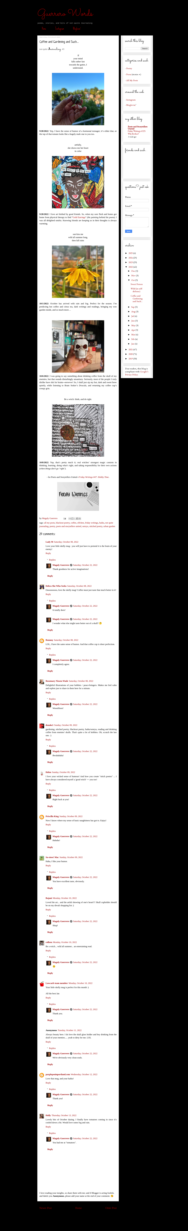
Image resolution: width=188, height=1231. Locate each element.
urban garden (109, 526)
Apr (133, 329)
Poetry (129, 68)
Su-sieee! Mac (52, 857)
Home (44, 28)
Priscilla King (52, 816)
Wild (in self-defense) (137, 290)
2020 (131, 353)
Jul (133, 316)
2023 (131, 262)
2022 (131, 266)
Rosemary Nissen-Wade (57, 681)
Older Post (111, 1208)
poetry (52, 526)
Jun (133, 320)
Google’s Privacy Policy (136, 373)
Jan (133, 343)
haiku (101, 523)
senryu (85, 526)
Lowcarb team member (57, 983)
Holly (48, 1115)
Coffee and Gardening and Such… (137, 298)
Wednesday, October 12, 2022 (84, 1074)
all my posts (49, 523)
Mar (133, 334)
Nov (133, 275)
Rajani (49, 898)
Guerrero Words (65, 14)
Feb (133, 339)
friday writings (91, 523)
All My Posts (132, 80)
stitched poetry (95, 526)
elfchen (80, 523)
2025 (131, 253)
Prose (128, 74)
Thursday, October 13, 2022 (64, 1115)
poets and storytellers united (68, 526)
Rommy (49, 640)
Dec (133, 270)
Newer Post (45, 1208)
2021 (131, 349)
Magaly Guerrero (61, 565)
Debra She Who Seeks (56, 586)
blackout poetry (63, 523)
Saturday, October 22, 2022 (85, 565)
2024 (131, 257)
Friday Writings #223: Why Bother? (137, 132)
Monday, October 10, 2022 (65, 898)
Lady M (49, 542)
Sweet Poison (137, 284)
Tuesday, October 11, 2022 (69, 1030)
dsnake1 (50, 725)
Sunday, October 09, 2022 (65, 725)
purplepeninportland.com (58, 1074)
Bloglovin (131, 104)
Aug (133, 311)
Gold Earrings (79, 217)
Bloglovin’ (77, 28)
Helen (48, 772)
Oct (133, 280)
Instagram (59, 28)
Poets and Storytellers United (137, 127)
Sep (133, 306)
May (133, 325)
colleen (49, 942)
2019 (131, 358)
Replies (52, 560)
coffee (73, 523)
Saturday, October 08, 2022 (66, 542)
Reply (48, 553)
